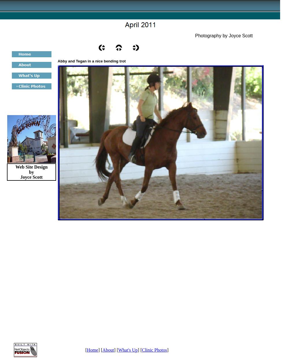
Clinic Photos (154, 350)
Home (92, 350)
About (108, 350)
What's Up (128, 350)
